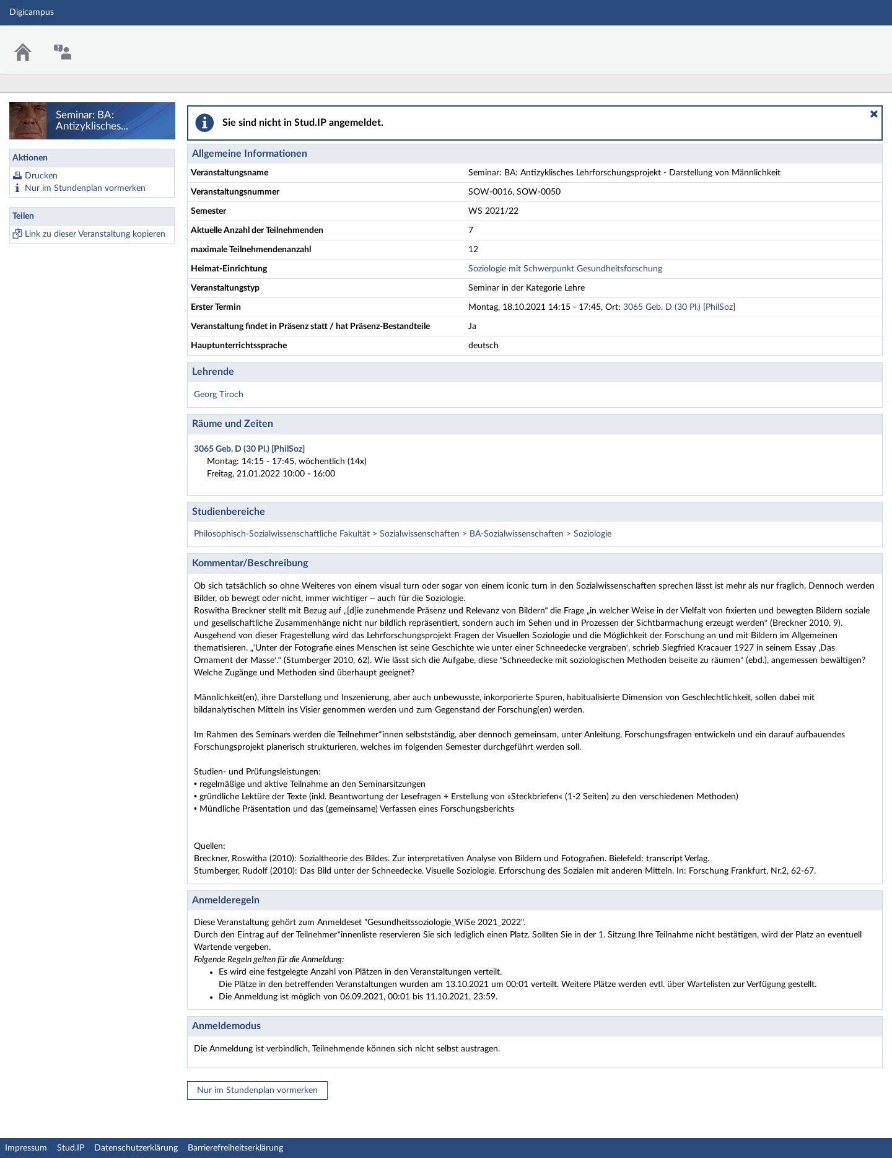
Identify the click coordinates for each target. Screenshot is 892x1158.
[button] (874, 114)
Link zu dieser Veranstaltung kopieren (95, 234)
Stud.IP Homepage (844, 42)
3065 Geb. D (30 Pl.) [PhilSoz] (679, 307)
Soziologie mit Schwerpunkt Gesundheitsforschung (565, 269)
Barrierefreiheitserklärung (235, 1148)
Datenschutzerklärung (136, 1148)
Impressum (26, 1148)
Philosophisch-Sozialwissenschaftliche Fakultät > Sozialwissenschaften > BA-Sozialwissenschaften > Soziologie (402, 534)
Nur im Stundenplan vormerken (85, 188)
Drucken (41, 176)
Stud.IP (70, 1148)
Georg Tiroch (218, 394)
